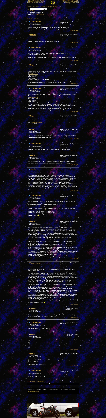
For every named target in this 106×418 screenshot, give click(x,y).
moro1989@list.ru (37, 122)
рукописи (36, 2)
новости (29, 0)
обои (72, 1)
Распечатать (53, 384)
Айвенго (33, 309)
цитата (76, 30)
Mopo (32, 129)
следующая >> (40, 381)
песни (38, 0)
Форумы (29, 6)
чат (63, 1)
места (42, 1)
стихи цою (67, 1)
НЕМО (32, 155)
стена (68, 0)
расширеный (32, 10)
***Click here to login (33, 391)
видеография (37, 1)
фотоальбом (30, 2)
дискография (31, 1)
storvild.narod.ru (33, 74)
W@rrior (33, 169)
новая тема (36, 18)
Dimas (32, 334)
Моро (32, 65)
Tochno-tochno (39, 14)
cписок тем (29, 18)
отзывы (72, 0)
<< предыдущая (31, 381)
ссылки (73, 2)
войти (77, 2)
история (34, 0)
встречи (76, 0)
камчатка (64, 0)
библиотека (41, 2)
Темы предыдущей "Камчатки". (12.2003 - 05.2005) (45, 6)
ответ (72, 30)
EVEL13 (33, 35)
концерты (42, 0)
